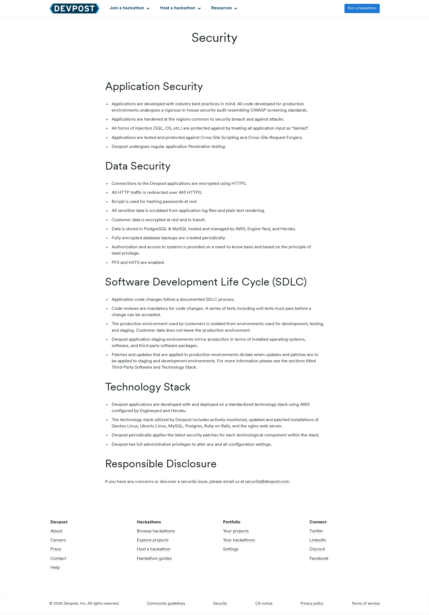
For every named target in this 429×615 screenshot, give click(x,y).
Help (55, 568)
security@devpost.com (267, 482)
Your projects (236, 531)
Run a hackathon (362, 8)
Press (55, 549)
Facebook (318, 558)
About (56, 531)
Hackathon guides (154, 558)
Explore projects (153, 540)
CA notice (264, 604)
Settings (231, 549)
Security (220, 604)
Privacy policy (311, 604)
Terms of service (366, 604)
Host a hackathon (153, 549)
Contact (58, 558)
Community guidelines (166, 604)
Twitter (316, 531)
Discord (317, 549)
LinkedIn (317, 540)
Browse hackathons (156, 531)
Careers (58, 540)
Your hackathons (239, 540)
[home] (74, 8)
